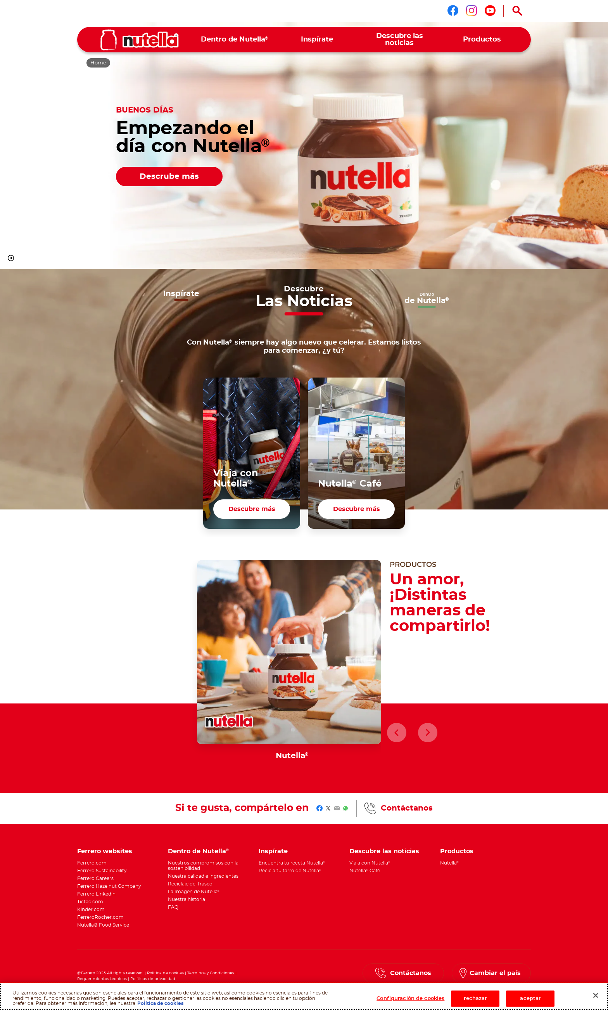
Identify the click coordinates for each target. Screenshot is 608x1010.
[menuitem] (234, 40)
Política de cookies (165, 973)
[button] (11, 258)
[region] (304, 996)
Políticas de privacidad (152, 979)
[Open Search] (517, 11)
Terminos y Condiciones (210, 973)
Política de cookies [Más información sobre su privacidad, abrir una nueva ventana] (160, 1003)
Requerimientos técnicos (102, 979)
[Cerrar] (595, 995)
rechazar (475, 998)
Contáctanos (407, 808)
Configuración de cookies (410, 998)
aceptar (530, 998)
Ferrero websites (104, 851)
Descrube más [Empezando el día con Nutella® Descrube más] (169, 176)
